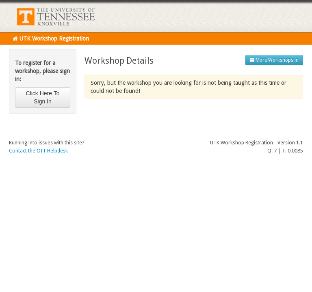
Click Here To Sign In (43, 97)
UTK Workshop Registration (51, 38)
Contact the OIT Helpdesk (38, 151)
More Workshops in (274, 60)
